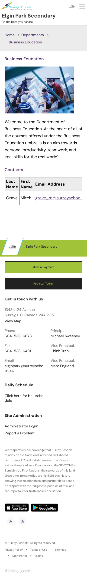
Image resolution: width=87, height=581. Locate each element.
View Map (13, 321)
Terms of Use (38, 549)
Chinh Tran (60, 351)
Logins (39, 555)
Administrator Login (21, 426)
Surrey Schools (18, 543)
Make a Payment (43, 267)
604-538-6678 (18, 336)
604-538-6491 (18, 351)
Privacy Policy (14, 549)
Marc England (62, 366)
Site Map (60, 549)
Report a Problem (19, 433)
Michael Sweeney (65, 336)
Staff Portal (19, 555)
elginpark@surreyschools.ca (24, 368)
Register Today (43, 283)
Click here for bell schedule (24, 398)
